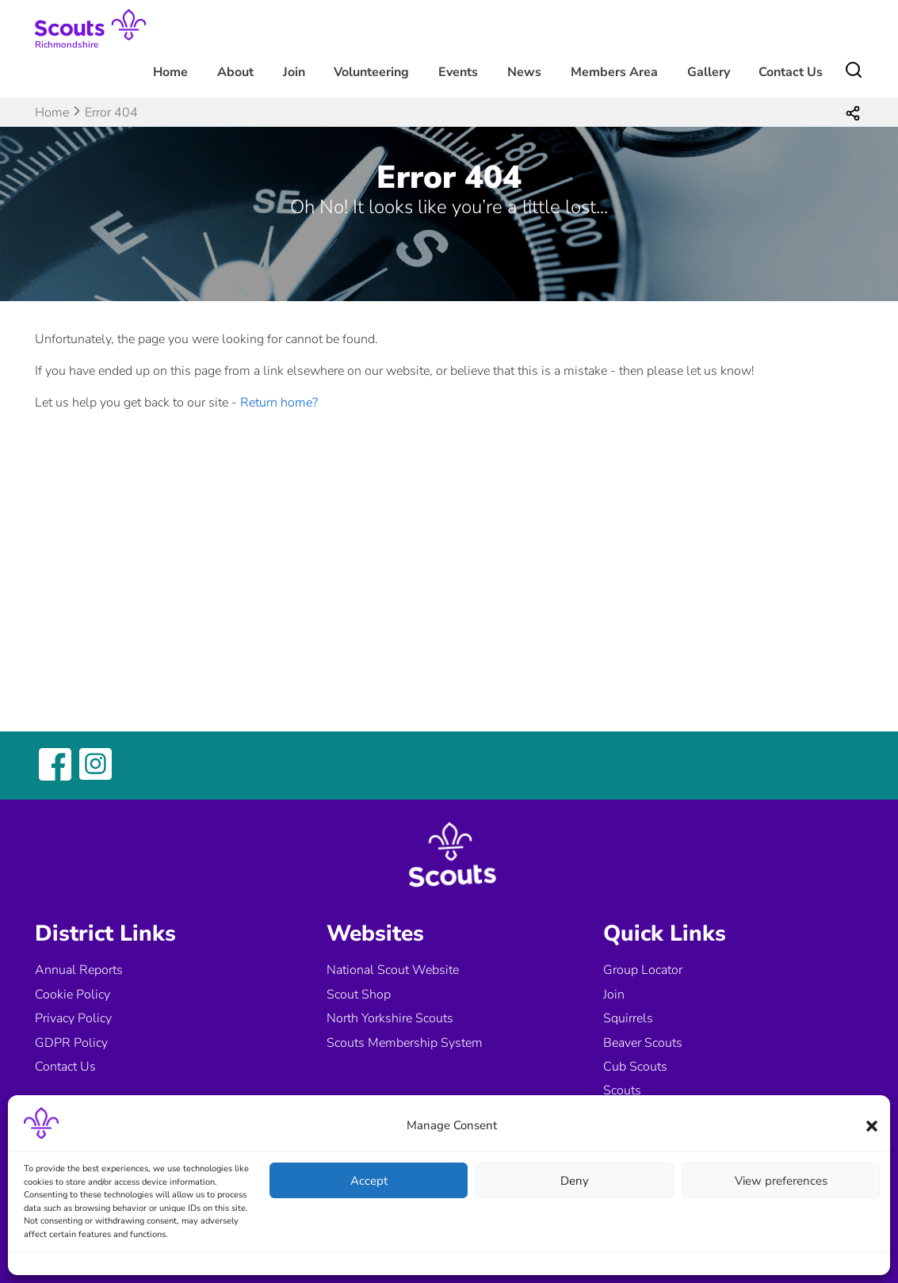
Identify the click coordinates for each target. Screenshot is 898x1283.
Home (170, 72)
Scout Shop (359, 994)
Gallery (708, 72)
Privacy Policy (73, 1018)
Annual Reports (79, 970)
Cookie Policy (72, 994)
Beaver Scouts (642, 1043)
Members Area (614, 72)
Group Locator (642, 970)
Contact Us (791, 72)
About (235, 72)
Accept (369, 1181)
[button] (872, 1126)
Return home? (279, 402)
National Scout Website (393, 970)
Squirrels (628, 1018)
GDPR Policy (71, 1043)
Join (294, 72)
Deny (574, 1181)
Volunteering (371, 72)
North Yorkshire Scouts (390, 1018)
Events (458, 72)
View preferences (781, 1181)
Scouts (622, 1090)
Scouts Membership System (405, 1043)
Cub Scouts (635, 1066)
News (524, 72)
